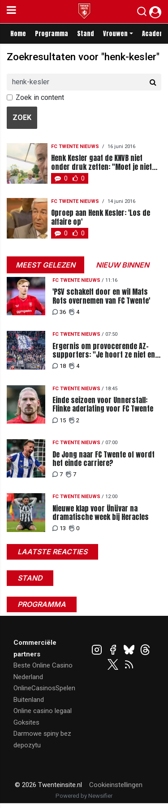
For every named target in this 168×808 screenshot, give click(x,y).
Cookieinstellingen (115, 785)
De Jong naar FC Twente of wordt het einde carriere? (103, 458)
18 (59, 366)
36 (59, 312)
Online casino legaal (42, 711)
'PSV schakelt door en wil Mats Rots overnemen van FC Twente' (101, 296)
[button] (141, 13)
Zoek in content (40, 97)
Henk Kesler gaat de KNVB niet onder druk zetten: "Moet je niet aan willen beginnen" (101, 162)
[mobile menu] (11, 11)
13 (59, 528)
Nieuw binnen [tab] (122, 264)
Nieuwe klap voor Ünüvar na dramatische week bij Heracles (100, 512)
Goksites (26, 722)
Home (18, 33)
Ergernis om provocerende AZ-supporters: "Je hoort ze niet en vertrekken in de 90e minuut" (103, 350)
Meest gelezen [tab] (45, 264)
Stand (85, 33)
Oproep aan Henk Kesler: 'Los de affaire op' (100, 217)
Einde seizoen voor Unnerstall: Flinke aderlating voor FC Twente (102, 404)
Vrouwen (115, 33)
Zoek (22, 117)
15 (59, 420)
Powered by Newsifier (84, 795)
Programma (51, 33)
